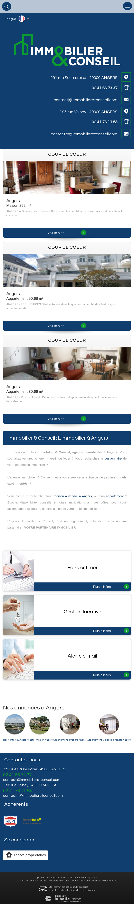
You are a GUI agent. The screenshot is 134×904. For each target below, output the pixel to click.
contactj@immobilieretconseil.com (85, 100)
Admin (75, 880)
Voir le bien (67, 233)
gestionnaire (113, 458)
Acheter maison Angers (40, 740)
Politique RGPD (109, 880)
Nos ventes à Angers (14, 740)
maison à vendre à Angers (73, 496)
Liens (67, 880)
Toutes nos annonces (90, 880)
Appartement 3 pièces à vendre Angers (109, 740)
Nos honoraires (56, 880)
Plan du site (22, 880)
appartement (115, 496)
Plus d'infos (111, 586)
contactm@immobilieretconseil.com (84, 134)
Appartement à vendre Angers (70, 740)
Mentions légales (38, 880)
